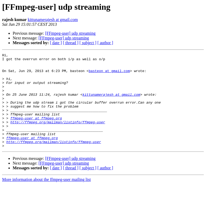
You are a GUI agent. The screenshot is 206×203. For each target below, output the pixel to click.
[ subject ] (87, 42)
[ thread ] (70, 42)
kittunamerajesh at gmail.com (53, 19)
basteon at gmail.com (109, 74)
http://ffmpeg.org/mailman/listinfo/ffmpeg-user (57, 136)
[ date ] (56, 42)
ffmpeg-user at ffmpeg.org (36, 131)
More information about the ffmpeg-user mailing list (46, 198)
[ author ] (105, 42)
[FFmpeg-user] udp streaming (70, 33)
